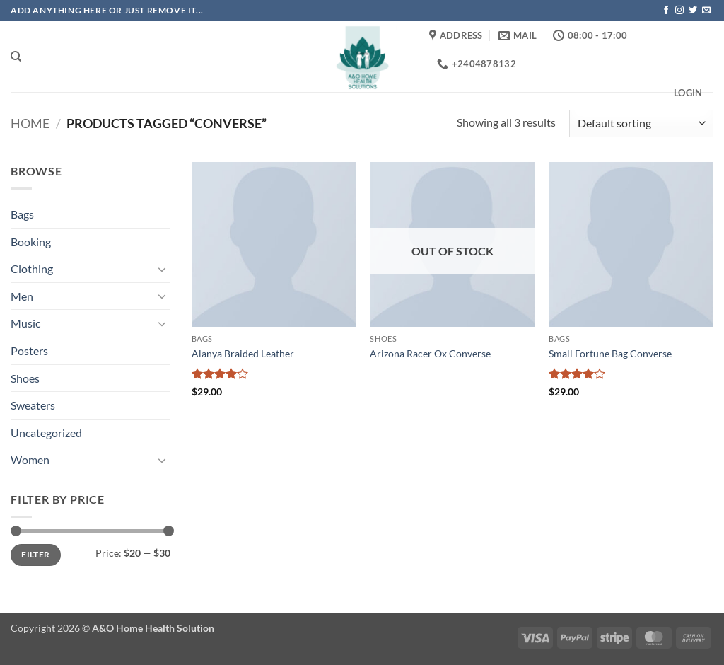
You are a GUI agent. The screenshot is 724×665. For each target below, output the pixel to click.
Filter (35, 554)
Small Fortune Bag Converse (610, 353)
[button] (688, 93)
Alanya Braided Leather (243, 353)
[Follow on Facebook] (666, 11)
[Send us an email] (706, 11)
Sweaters (33, 405)
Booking (31, 241)
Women (30, 459)
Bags (22, 214)
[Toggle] (161, 268)
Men (22, 296)
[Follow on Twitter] (693, 11)
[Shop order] (641, 123)
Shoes (25, 378)
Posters (29, 350)
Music (25, 323)
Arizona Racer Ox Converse (430, 353)
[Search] (16, 56)
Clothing (32, 268)
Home (30, 123)
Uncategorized (46, 432)
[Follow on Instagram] (679, 11)
